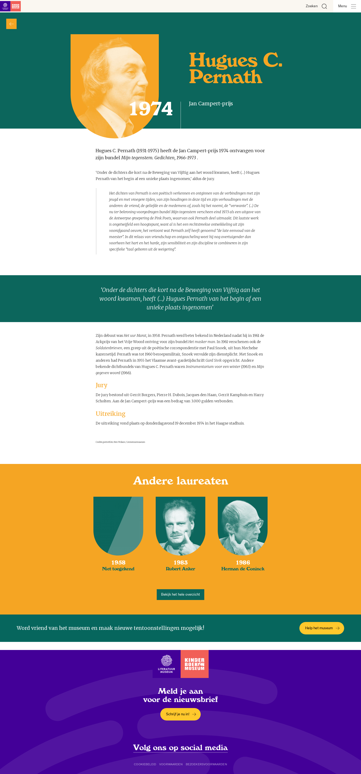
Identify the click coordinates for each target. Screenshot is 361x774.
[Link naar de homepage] (12, 6)
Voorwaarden (171, 764)
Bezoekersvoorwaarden (206, 764)
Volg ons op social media (180, 748)
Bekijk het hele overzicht (180, 594)
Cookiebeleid (145, 764)
